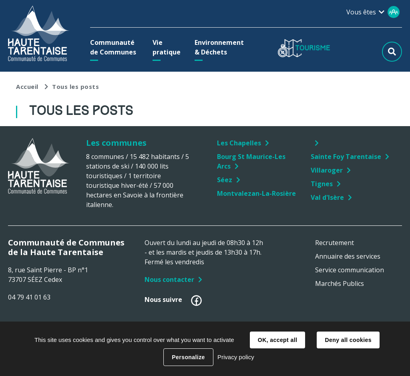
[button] (114, 47)
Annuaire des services (347, 256)
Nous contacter (169, 279)
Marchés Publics (339, 283)
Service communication (349, 269)
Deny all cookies (348, 340)
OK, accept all (277, 340)
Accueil (27, 86)
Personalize (188, 357)
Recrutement (334, 242)
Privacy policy (235, 357)
